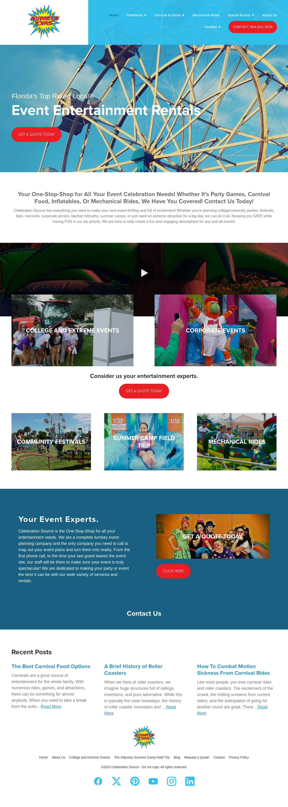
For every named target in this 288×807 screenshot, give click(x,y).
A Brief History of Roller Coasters (133, 669)
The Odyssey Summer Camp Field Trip (142, 757)
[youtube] (153, 781)
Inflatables (136, 15)
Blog (177, 757)
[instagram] (171, 781)
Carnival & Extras (169, 15)
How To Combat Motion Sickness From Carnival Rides (233, 669)
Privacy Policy (239, 757)
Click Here (173, 571)
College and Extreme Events (89, 757)
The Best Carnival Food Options (50, 666)
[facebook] (98, 781)
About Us (269, 15)
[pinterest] (135, 781)
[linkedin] (190, 781)
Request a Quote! (196, 757)
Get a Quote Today (36, 134)
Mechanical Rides (206, 15)
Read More (51, 706)
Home (113, 15)
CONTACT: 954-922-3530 (252, 26)
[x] (116, 781)
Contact (212, 26)
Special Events (241, 15)
